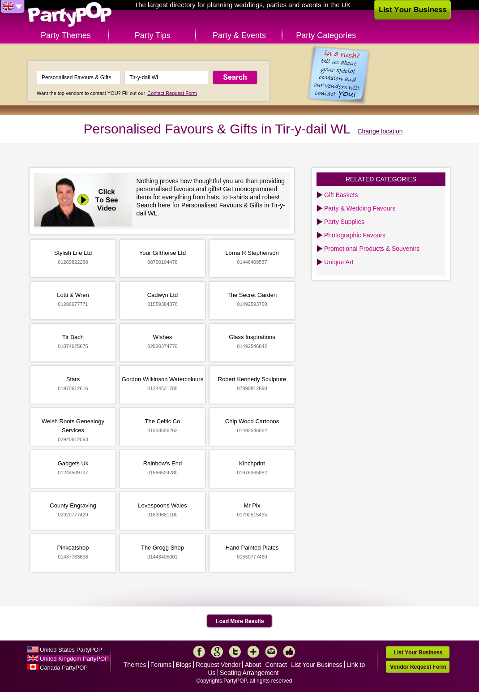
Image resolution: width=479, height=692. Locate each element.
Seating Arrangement (249, 672)
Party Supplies (344, 221)
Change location (379, 131)
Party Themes (66, 35)
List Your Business (316, 664)
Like (289, 652)
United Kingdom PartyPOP (74, 658)
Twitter (235, 652)
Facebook (199, 652)
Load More (239, 621)
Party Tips (153, 35)
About (253, 664)
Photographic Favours (354, 235)
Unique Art (338, 262)
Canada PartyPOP (64, 667)
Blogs (184, 664)
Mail (271, 652)
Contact (276, 664)
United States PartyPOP (71, 649)
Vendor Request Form (417, 666)
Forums (160, 664)
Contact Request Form (172, 93)
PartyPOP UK (69, 15)
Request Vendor (218, 664)
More (253, 652)
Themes (135, 664)
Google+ (217, 652)
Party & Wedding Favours (359, 208)
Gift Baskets (341, 194)
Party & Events (239, 35)
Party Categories (326, 35)
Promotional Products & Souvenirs (371, 248)
